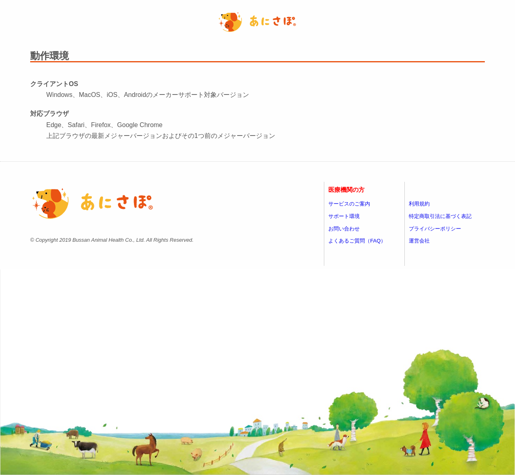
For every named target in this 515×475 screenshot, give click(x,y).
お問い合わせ (344, 229)
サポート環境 (344, 216)
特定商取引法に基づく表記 (440, 216)
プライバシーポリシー (435, 229)
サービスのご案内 (349, 204)
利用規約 (419, 204)
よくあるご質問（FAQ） (357, 241)
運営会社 (419, 241)
